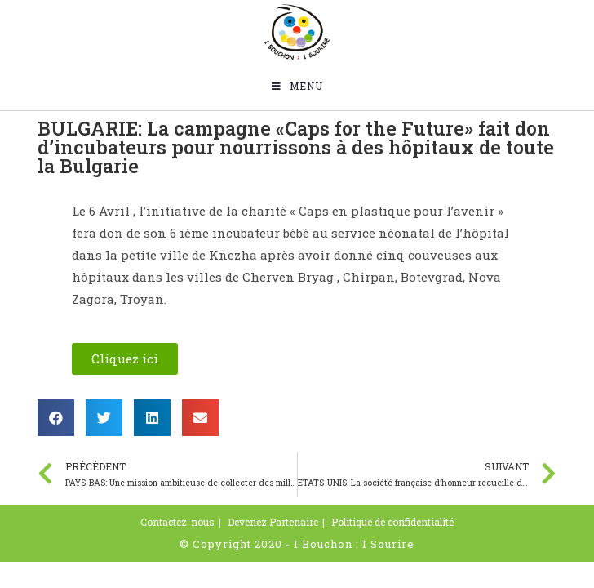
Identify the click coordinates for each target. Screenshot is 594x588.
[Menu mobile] (297, 85)
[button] (125, 359)
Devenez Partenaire (273, 521)
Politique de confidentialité (392, 521)
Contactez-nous (177, 521)
